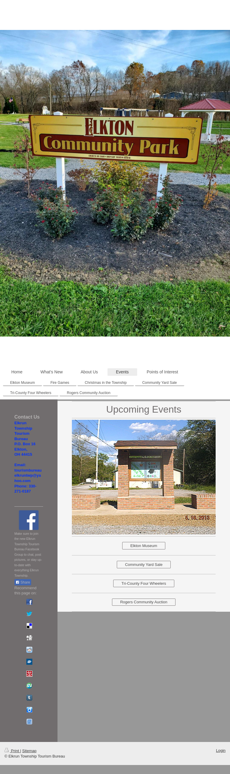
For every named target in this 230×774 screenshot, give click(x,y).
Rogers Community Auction (143, 602)
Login (221, 750)
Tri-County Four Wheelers (143, 583)
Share (23, 582)
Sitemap (29, 751)
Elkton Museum (143, 545)
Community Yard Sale (143, 564)
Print (12, 751)
